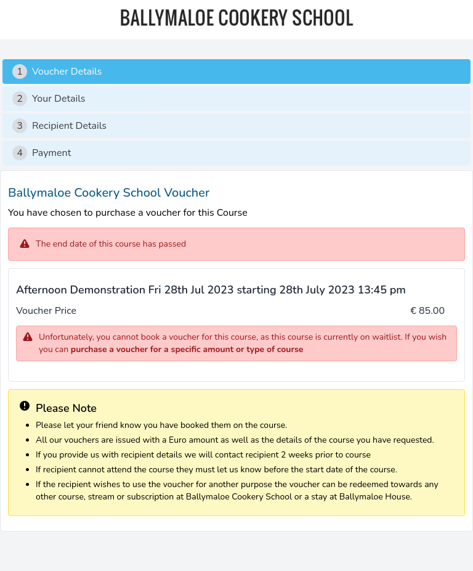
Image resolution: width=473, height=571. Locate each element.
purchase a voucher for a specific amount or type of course (187, 349)
